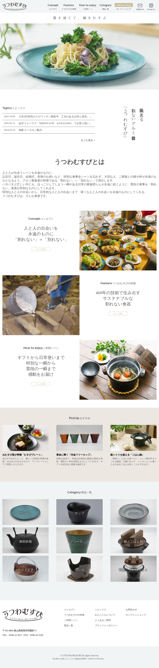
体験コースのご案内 (30, 130)
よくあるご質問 (103, 620)
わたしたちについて (105, 615)
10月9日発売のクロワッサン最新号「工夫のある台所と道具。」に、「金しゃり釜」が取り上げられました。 (56, 116)
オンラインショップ (136, 615)
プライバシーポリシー (106, 625)
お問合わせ (131, 609)
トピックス (100, 609)
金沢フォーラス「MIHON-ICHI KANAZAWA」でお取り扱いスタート (56, 123)
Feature (68, 6)
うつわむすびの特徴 (74, 615)
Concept (53, 6)
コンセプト (69, 609)
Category (105, 6)
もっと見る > (88, 140)
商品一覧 (68, 625)
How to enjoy (87, 6)
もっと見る (41, 249)
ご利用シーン (71, 620)
